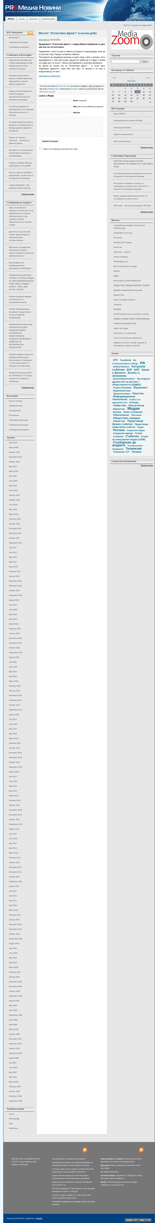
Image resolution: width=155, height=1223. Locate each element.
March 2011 (13, 910)
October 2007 (14, 1048)
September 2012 (15, 824)
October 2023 (14, 452)
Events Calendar (15, 401)
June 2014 (13, 724)
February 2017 (15, 571)
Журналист (141, 387)
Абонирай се (14, 37)
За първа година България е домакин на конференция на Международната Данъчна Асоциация (21, 126)
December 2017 (15, 528)
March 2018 (13, 514)
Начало (11, 19)
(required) (80, 100)
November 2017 (15, 533)
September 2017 (15, 543)
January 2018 (14, 524)
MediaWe (117, 309)
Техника (136, 451)
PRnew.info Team (64, 86)
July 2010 (13, 948)
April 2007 (13, 1077)
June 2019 (13, 490)
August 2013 (14, 772)
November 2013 (15, 757)
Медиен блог (119, 295)
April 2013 (13, 791)
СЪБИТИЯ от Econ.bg (123, 233)
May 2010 (13, 958)
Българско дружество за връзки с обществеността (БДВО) (131, 381)
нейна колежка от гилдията (112, 1159)
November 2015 (15, 643)
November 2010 (15, 929)
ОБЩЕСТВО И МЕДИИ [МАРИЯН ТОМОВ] (131, 285)
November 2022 (15, 457)
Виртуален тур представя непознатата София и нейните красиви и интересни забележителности (21, 251)
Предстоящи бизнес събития (127, 422)
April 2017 (13, 562)
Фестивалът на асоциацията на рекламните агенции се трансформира (21, 153)
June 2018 (13, 505)
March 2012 (13, 853)
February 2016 (15, 629)
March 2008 (13, 1029)
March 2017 (13, 567)
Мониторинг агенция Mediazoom (127, 281)
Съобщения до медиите (19, 47)
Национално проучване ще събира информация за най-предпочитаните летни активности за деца (21, 64)
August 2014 (14, 714)
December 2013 (15, 753)
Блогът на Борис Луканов (124, 300)
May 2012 (13, 843)
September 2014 (15, 710)
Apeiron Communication (123, 134)
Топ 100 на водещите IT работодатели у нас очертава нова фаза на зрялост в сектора (21, 111)
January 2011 (14, 920)
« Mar (114, 78)
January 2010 (14, 977)
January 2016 (14, 633)
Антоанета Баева (108, 1175)
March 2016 (13, 624)
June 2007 (13, 1067)
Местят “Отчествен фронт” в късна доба (68, 33)
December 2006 (15, 1096)
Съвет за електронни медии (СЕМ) (130, 438)
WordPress (13, 1128)
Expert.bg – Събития (122, 252)
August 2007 (14, 1058)
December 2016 (15, 581)
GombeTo (117, 304)
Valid (14, 1119)
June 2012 (13, 839)
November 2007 (15, 1044)
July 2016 (13, 605)
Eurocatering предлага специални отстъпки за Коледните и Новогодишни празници (133, 175)
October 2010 (14, 934)
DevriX (39, 1218)
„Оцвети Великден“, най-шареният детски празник (19, 186)
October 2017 (14, 538)
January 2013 (14, 805)
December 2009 (15, 982)
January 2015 (14, 691)
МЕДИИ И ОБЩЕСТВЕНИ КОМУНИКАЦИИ (132, 319)
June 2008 (13, 1020)
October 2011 (14, 877)
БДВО (116, 276)
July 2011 (13, 891)
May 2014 (13, 729)
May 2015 (13, 672)
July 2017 (13, 548)
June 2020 (13, 481)
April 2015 (13, 676)
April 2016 (13, 619)
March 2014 (13, 738)
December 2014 (15, 695)
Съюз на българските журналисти (128, 338)
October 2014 (14, 705)
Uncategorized (15, 410)
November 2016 (15, 586)
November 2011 (15, 872)
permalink (74, 89)
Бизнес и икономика (126, 374)
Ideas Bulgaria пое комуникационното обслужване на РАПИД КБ (20, 265)
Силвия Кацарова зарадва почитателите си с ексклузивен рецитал (20, 299)
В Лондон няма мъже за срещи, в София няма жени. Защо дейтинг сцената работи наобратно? (21, 80)
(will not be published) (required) (88, 106)
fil (101, 1172)
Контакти (33, 19)
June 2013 (13, 781)
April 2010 (13, 963)
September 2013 (15, 767)
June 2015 (13, 667)
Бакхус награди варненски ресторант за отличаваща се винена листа (130, 197)
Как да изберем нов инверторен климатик (68, 1159)
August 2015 (14, 657)
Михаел (104, 1182)
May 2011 (13, 901)
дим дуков (105, 1165)
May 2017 (13, 557)
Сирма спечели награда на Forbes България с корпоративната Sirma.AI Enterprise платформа (20, 95)
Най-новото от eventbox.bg (125, 333)
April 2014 (13, 734)
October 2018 (14, 500)
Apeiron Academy (121, 257)
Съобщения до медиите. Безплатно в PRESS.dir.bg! (129, 226)
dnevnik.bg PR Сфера (123, 242)
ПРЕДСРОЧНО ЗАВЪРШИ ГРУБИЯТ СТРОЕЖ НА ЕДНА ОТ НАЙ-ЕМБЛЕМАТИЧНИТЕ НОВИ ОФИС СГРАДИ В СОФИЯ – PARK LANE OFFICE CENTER (21, 282)
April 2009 (13, 1010)
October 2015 (14, 648)
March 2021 (13, 471)
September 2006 (15, 1101)
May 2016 (13, 614)
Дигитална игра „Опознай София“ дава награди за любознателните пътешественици (19, 236)
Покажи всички (27, 194)
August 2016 (14, 600)
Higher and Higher (121, 328)
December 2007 (15, 1039)
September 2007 (15, 1053)
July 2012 (13, 834)
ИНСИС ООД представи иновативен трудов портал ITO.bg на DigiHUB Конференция (20, 313)
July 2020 (13, 476)
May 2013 (13, 786)
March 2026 (13, 447)
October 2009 (14, 991)
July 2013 (13, 776)
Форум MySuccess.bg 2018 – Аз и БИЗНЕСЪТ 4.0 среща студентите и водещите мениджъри (21, 377)
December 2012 (15, 810)
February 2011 (15, 915)
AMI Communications (122, 141)
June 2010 (13, 953)
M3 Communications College (125, 266)
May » (148, 78)
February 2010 (15, 972)
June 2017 (13, 552)
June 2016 (13, 610)
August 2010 (14, 943)
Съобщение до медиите (124, 444)
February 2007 (15, 1087)
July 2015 (13, 662)
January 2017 (14, 576)
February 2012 (15, 858)
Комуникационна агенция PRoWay (128, 120)
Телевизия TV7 (121, 452)
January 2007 (14, 1091)
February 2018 (15, 519)
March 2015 (13, 681)
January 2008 (14, 1034)
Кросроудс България (122, 127)
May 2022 (13, 466)
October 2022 (14, 462)
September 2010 (15, 939)
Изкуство (138, 393)
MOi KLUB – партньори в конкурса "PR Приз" (132, 206)
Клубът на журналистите (126, 401)
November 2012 (15, 815)
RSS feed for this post (47, 92)
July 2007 (13, 1063)
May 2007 (13, 1072)
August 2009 (14, 1001)
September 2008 (15, 1015)
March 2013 (13, 796)
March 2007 (13, 1082)
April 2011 (13, 905)
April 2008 (13, 1025)
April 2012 (13, 848)
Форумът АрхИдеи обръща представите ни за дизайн (20, 164)
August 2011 (14, 886)
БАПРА (117, 271)
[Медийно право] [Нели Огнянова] (128, 290)
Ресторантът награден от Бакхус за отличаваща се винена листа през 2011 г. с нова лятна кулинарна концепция (132, 186)
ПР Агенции (14, 415)
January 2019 (14, 495)
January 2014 (14, 748)
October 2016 (14, 590)
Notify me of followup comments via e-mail (60, 149)
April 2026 (13, 443)
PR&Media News (16, 406)
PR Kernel (118, 238)
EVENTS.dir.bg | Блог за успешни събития (131, 314)
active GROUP (120, 114)
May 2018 (13, 509)
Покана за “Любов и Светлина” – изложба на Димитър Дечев (19, 140)
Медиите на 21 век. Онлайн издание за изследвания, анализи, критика (130, 344)
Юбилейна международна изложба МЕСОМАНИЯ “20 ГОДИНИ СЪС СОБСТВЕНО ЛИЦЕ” (133, 164)
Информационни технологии (123, 398)
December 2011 (15, 867)
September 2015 (15, 652)
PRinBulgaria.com (121, 262)
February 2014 (15, 743)
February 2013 (15, 800)
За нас (22, 19)
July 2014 (13, 719)
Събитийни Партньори (18, 420)
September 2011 (15, 881)
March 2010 (13, 967)
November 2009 (15, 986)
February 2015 (15, 686)
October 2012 (14, 819)
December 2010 (15, 924)
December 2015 (15, 638)
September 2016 (15, 595)
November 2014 (15, 700)
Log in (11, 1114)
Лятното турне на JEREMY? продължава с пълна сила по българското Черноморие (21, 175)
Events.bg (118, 247)
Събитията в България (18, 42)
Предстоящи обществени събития (130, 425)
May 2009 (13, 1005)
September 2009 (15, 996)
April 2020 (13, 486)
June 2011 (13, 896)
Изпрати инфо (48, 19)
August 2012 (14, 829)
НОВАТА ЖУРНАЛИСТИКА (125, 324)
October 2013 (14, 762)
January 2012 (14, 862)
